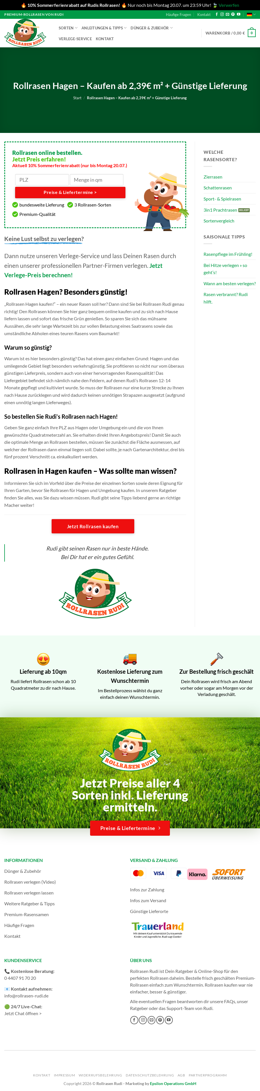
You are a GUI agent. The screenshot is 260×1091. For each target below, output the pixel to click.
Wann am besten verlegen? (230, 283)
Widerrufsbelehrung (100, 1075)
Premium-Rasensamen (26, 914)
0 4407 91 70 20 (20, 978)
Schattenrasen (218, 187)
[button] (231, 33)
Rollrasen (159, 978)
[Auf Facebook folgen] (216, 15)
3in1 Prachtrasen (220, 209)
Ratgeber (139, 1008)
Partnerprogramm (208, 1075)
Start (77, 98)
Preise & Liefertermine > (70, 192)
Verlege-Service (75, 39)
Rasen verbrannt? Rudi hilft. (226, 298)
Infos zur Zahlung (147, 889)
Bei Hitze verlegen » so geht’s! (225, 268)
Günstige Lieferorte (149, 911)
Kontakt (204, 14)
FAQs (229, 1001)
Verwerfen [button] (229, 5)
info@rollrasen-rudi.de (26, 995)
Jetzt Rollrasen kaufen (93, 526)
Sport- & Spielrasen (222, 198)
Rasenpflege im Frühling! (228, 254)
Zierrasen (213, 176)
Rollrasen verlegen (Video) (30, 881)
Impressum (64, 1075)
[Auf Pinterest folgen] (233, 15)
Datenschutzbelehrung (150, 1075)
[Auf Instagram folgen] (222, 15)
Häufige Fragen (178, 14)
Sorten (68, 28)
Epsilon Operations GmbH (173, 1083)
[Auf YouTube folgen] (238, 15)
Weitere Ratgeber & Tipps (29, 903)
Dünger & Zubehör (152, 28)
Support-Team (180, 1008)
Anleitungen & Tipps (104, 28)
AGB (181, 1075)
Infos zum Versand (148, 900)
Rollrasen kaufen (221, 984)
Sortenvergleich (219, 220)
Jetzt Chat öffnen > (23, 1013)
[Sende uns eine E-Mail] (227, 15)
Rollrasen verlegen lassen (29, 892)
